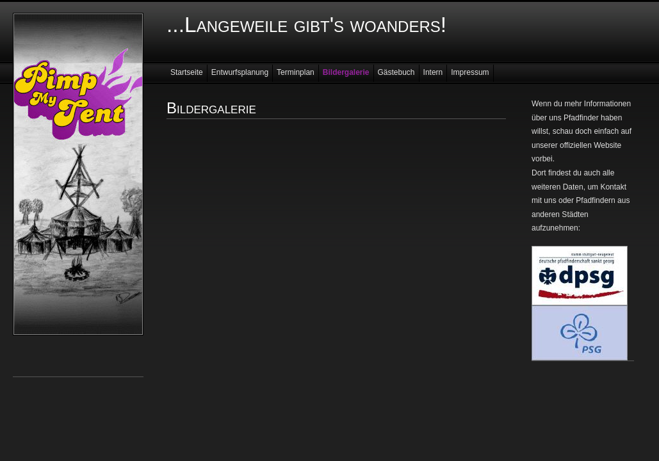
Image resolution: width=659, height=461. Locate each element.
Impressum (470, 72)
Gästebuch (396, 72)
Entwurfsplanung (239, 72)
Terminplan (295, 72)
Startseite (186, 72)
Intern (433, 72)
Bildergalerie (346, 72)
